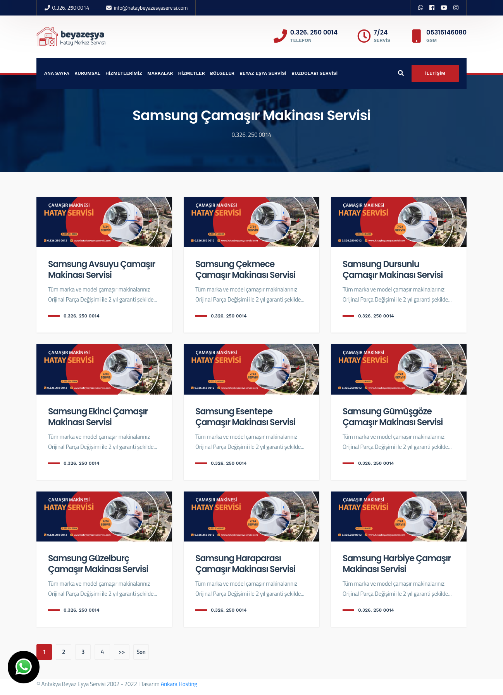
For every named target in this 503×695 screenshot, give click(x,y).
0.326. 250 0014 (70, 7)
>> (122, 651)
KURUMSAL (87, 73)
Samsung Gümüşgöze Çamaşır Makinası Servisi (393, 416)
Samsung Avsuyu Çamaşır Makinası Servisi (101, 269)
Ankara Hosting (179, 683)
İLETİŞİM (435, 73)
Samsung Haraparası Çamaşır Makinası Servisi (245, 563)
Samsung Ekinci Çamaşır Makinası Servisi (98, 416)
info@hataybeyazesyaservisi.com (151, 7)
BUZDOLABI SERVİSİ (314, 73)
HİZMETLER (191, 73)
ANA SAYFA (56, 73)
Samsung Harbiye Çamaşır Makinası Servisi (397, 563)
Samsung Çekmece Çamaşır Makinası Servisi (245, 269)
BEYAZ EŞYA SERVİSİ (262, 73)
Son (141, 651)
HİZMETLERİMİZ (123, 73)
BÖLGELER (222, 73)
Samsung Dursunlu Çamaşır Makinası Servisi (393, 269)
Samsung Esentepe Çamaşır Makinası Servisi (245, 416)
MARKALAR (160, 73)
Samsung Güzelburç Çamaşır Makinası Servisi (98, 563)
